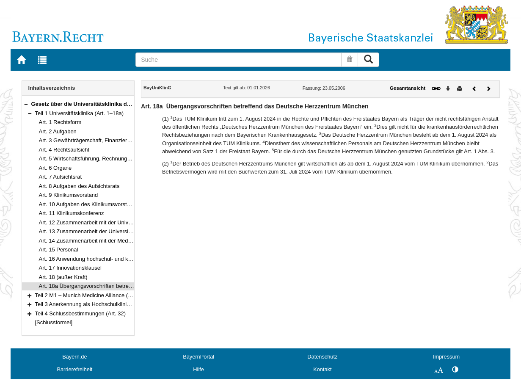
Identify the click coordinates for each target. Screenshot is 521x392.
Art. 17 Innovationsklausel (70, 268)
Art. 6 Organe (55, 168)
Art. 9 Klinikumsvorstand (68, 195)
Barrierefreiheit (74, 369)
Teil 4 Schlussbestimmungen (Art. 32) (80, 313)
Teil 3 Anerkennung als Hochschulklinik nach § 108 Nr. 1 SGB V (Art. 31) (123, 304)
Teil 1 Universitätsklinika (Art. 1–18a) (79, 113)
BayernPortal (198, 356)
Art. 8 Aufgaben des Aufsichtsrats (79, 186)
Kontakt (322, 369)
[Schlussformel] (54, 322)
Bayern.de (74, 356)
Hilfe (198, 369)
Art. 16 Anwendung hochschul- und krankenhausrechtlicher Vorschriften (125, 259)
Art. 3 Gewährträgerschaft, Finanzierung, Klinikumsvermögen (113, 140)
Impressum (446, 356)
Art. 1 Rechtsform (60, 122)
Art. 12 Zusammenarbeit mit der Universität (91, 222)
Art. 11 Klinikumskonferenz (71, 213)
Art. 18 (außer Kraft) (63, 277)
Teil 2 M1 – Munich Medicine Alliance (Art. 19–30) (95, 295)
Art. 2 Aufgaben (58, 131)
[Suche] (238, 59)
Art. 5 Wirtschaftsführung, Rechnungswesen (92, 158)
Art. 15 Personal (58, 249)
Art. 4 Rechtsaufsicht (64, 149)
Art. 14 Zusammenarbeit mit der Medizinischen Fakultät (106, 240)
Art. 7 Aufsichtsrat (60, 177)
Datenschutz (322, 356)
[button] (26, 104)
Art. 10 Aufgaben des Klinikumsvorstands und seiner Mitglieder (115, 204)
